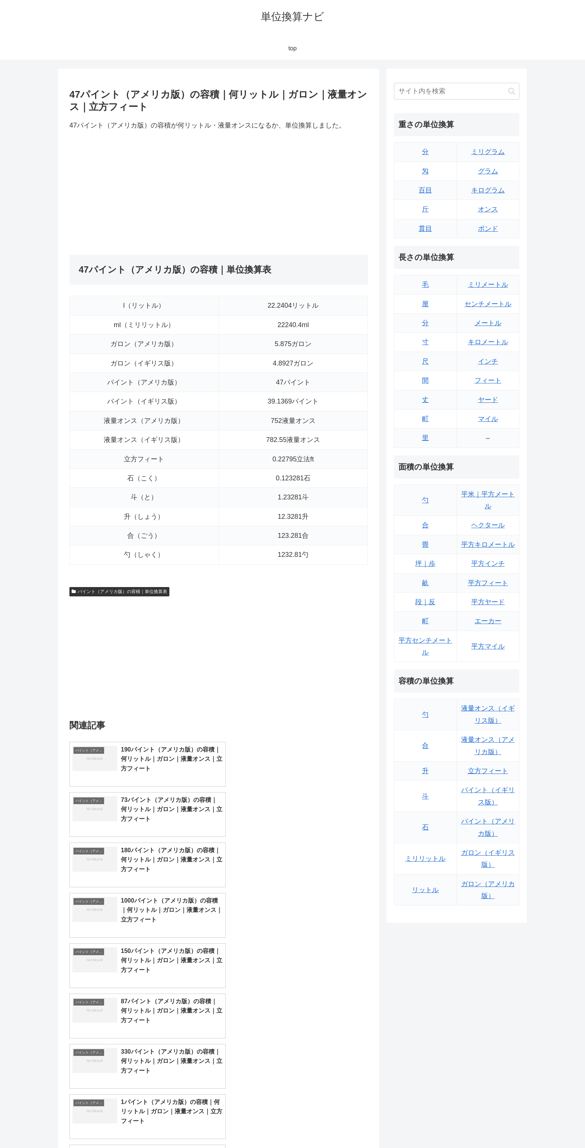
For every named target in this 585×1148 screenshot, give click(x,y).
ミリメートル (488, 284)
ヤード (488, 400)
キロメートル (488, 342)
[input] (456, 91)
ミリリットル (425, 858)
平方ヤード (488, 602)
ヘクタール (488, 525)
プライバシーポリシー (493, 1124)
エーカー (488, 621)
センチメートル (488, 304)
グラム (488, 171)
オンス (488, 209)
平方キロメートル (488, 544)
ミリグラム (488, 152)
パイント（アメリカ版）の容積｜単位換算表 (119, 591)
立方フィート (488, 771)
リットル (425, 890)
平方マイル (488, 646)
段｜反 (425, 602)
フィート (488, 380)
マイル (488, 419)
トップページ (444, 1124)
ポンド (488, 228)
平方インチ (488, 563)
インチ (488, 361)
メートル (488, 323)
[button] (511, 91)
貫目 (425, 228)
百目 (425, 190)
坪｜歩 (425, 563)
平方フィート (488, 583)
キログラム (488, 190)
